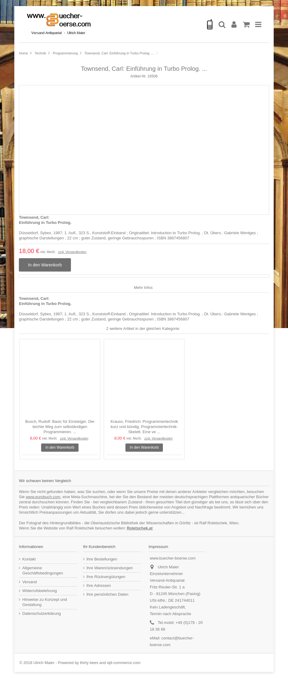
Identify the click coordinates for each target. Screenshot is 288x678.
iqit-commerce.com (124, 662)
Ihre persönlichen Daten (107, 594)
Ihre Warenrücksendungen (109, 568)
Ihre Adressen (98, 585)
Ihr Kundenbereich (99, 546)
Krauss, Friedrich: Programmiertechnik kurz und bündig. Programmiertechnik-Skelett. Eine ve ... (144, 426)
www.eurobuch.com (43, 497)
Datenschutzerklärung (41, 613)
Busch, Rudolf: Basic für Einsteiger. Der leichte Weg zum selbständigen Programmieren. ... (60, 426)
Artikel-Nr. (138, 76)
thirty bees (89, 662)
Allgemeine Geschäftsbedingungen (42, 570)
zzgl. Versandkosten (72, 252)
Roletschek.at (140, 528)
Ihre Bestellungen (101, 559)
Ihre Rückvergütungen (105, 576)
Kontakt (29, 559)
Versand (29, 582)
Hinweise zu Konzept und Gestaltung (44, 602)
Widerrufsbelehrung (39, 590)
